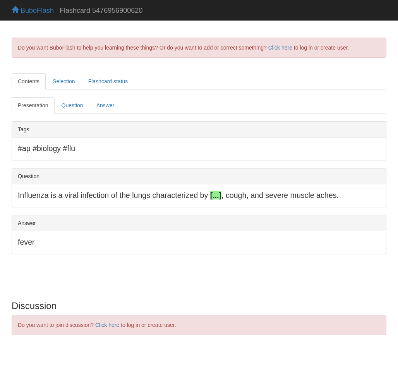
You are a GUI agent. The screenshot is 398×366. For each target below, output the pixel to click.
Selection (64, 81)
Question (72, 105)
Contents (28, 81)
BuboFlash (33, 10)
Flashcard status (108, 81)
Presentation (33, 105)
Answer (105, 105)
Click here (280, 48)
